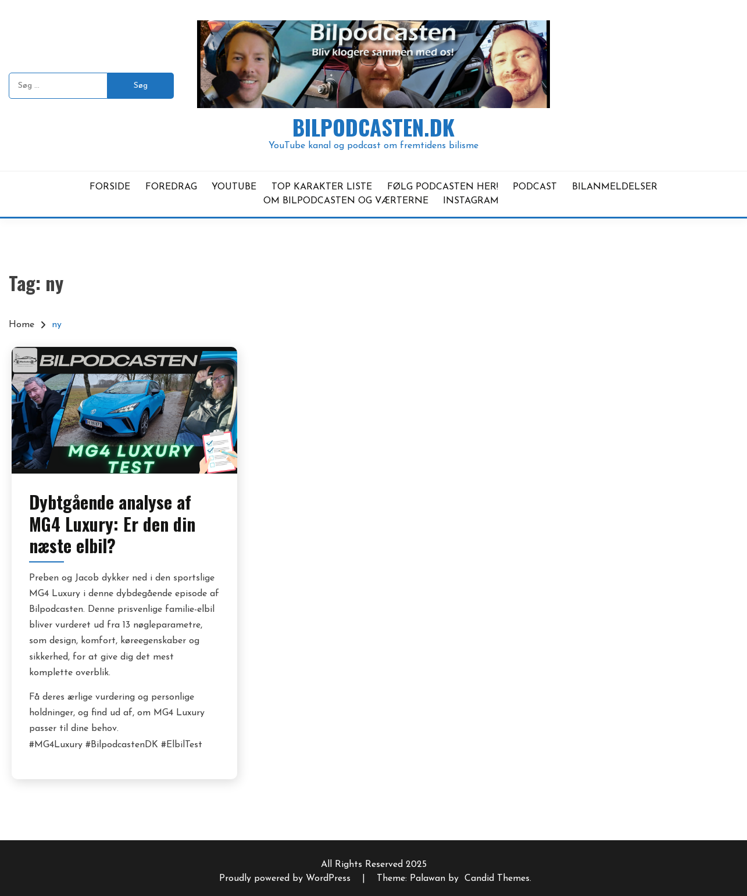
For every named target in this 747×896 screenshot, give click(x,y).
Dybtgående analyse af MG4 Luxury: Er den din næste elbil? (112, 523)
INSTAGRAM (471, 201)
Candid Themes (497, 878)
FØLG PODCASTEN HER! (442, 187)
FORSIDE (110, 187)
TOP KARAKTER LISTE (321, 187)
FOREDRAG (171, 187)
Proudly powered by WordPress (286, 878)
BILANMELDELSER (614, 187)
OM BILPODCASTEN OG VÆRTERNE (345, 201)
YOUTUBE (234, 187)
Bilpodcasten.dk (373, 127)
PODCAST (535, 187)
